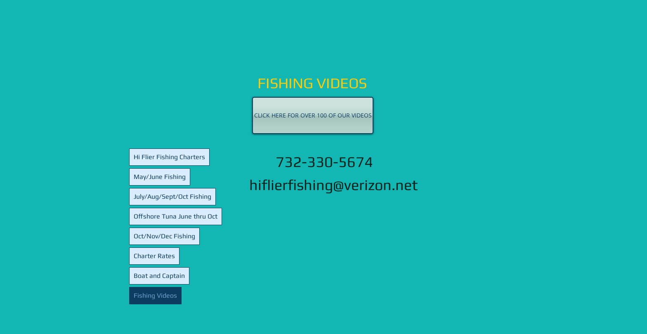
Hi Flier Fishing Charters (169, 157)
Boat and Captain (159, 276)
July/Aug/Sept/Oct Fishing (172, 196)
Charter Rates (154, 256)
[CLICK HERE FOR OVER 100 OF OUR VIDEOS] (312, 115)
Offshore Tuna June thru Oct (175, 216)
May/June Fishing (160, 177)
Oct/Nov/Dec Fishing (164, 236)
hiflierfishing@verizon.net (333, 184)
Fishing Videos (155, 295)
